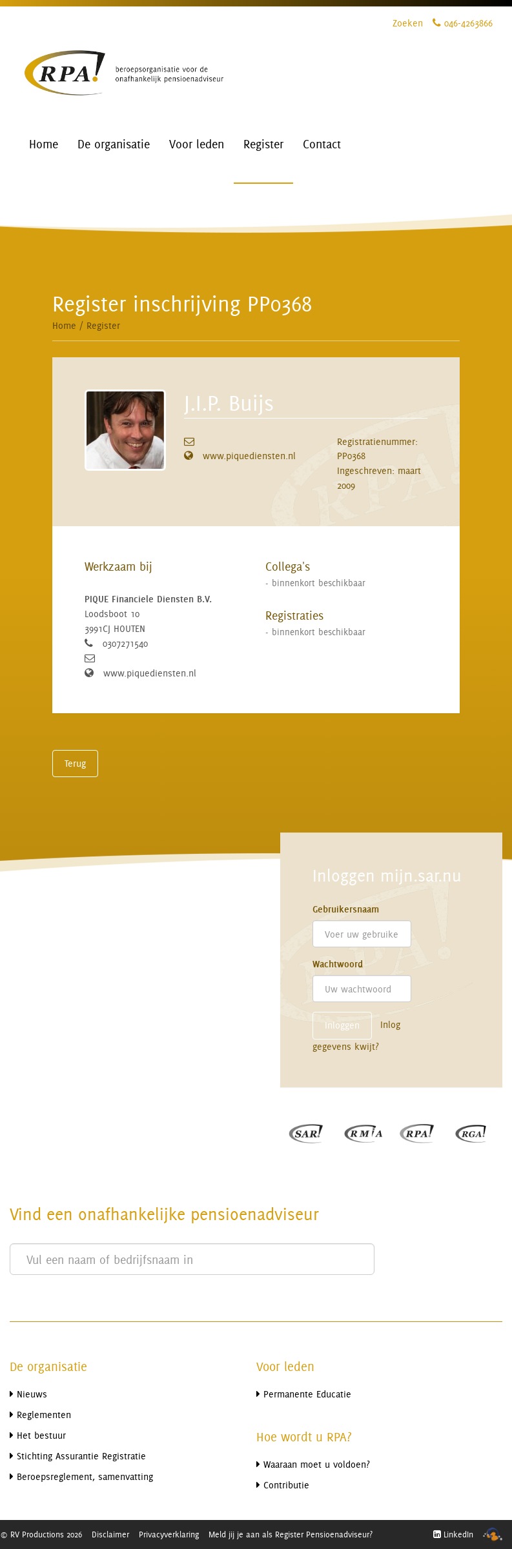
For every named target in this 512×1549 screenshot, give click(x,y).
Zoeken (408, 22)
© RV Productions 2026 (41, 1534)
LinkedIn (453, 1534)
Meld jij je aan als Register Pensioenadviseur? (291, 1534)
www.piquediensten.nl (249, 455)
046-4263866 (463, 22)
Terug (75, 763)
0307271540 (125, 643)
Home (64, 325)
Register (103, 325)
